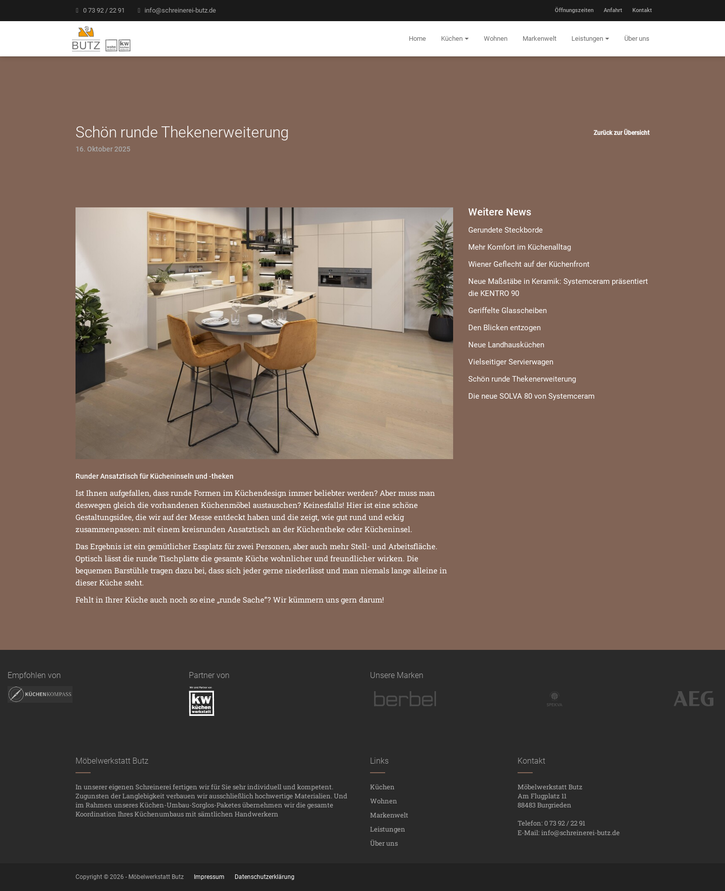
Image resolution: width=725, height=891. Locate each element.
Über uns (384, 843)
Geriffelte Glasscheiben (507, 310)
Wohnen (383, 800)
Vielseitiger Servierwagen (510, 361)
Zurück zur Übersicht (621, 132)
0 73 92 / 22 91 (99, 10)
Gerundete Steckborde (505, 230)
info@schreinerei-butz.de (175, 10)
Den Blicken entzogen (504, 327)
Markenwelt (389, 815)
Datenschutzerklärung (265, 876)
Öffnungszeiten (574, 10)
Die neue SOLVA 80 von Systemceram (531, 396)
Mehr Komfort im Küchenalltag (519, 247)
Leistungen (387, 829)
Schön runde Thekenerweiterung (522, 379)
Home (417, 38)
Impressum (209, 876)
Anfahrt (613, 10)
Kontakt (642, 10)
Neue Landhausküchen (506, 344)
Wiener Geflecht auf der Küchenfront (529, 264)
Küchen (382, 786)
